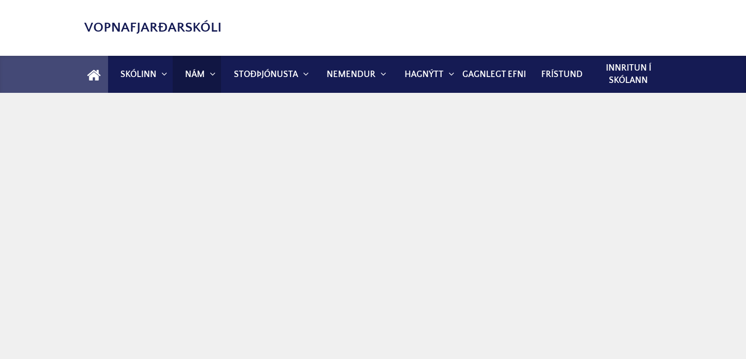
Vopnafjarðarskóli (153, 27)
